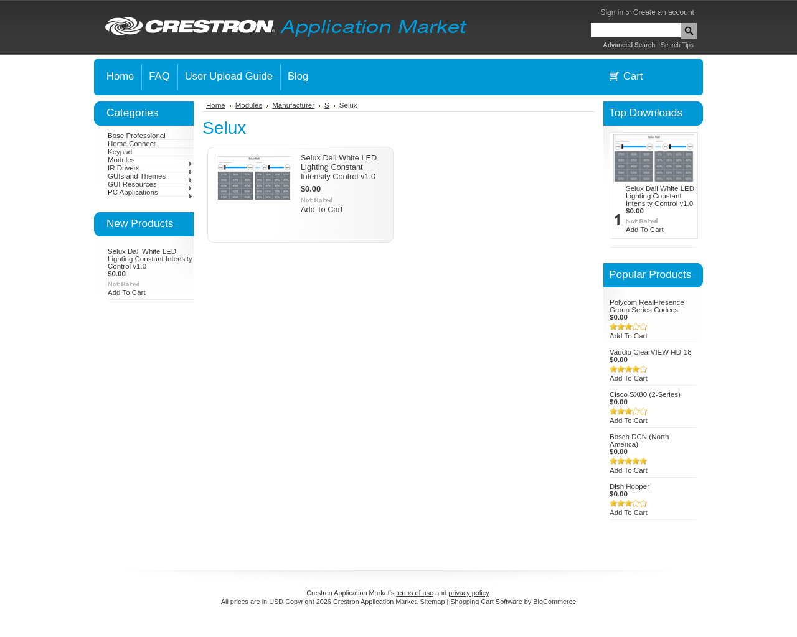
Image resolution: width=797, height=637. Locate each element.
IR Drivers (150, 168)
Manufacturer (293, 105)
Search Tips (677, 45)
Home (215, 105)
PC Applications (150, 192)
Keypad (120, 152)
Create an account (663, 12)
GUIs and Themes (150, 176)
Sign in (611, 12)
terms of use (414, 593)
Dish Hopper (629, 486)
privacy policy (468, 593)
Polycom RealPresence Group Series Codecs (647, 306)
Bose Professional (137, 135)
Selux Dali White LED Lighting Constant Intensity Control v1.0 (150, 259)
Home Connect (132, 143)
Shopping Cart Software (486, 601)
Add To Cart (127, 292)
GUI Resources (150, 184)
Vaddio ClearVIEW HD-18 (651, 352)
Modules (150, 160)
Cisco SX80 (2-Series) (645, 394)
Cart (633, 76)
